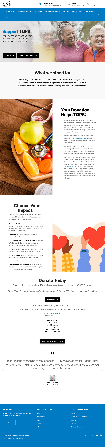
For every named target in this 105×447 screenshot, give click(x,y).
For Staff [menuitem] (73, 413)
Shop (81, 11)
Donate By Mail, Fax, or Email (52, 341)
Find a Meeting (23, 11)
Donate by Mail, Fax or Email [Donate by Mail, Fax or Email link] (28, 55)
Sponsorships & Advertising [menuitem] (79, 417)
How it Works (10, 11)
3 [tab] (55, 392)
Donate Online (52, 299)
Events (66, 11)
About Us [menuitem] (39, 420)
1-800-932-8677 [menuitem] (7, 435)
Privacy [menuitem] (27, 435)
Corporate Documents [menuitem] (77, 427)
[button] (85, 435)
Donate (74, 11)
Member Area (90, 11)
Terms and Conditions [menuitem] (18, 435)
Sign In (8, 17)
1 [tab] (50, 392)
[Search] (98, 14)
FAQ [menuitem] (38, 427)
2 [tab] (53, 392)
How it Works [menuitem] (41, 417)
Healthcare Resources (53, 11)
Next (101, 371)
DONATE (9, 422)
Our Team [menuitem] (74, 423)
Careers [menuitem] (73, 420)
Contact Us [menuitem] (40, 423)
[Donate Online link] (9, 55)
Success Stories (36, 11)
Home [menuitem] (38, 413)
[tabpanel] (52, 370)
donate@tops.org (55, 313)
